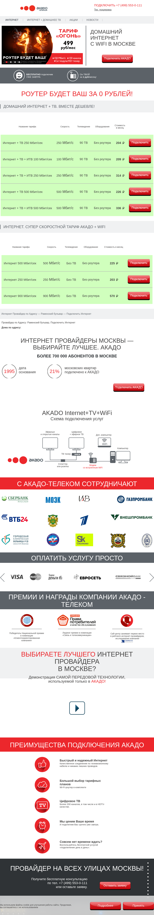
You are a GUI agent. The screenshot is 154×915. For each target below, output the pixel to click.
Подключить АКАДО (117, 58)
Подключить (140, 142)
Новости (92, 20)
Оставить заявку (114, 885)
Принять (138, 905)
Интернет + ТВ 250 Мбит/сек (23, 143)
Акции (73, 20)
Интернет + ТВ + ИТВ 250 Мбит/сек (27, 175)
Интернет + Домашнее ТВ (44, 20)
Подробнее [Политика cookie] (105, 905)
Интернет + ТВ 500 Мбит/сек (23, 191)
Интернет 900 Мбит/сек (20, 296)
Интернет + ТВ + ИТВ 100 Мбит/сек (27, 159)
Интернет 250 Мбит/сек (20, 279)
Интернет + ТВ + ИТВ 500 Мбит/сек (27, 208)
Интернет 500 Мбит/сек (20, 263)
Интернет (11, 20)
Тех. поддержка (102, 9)
